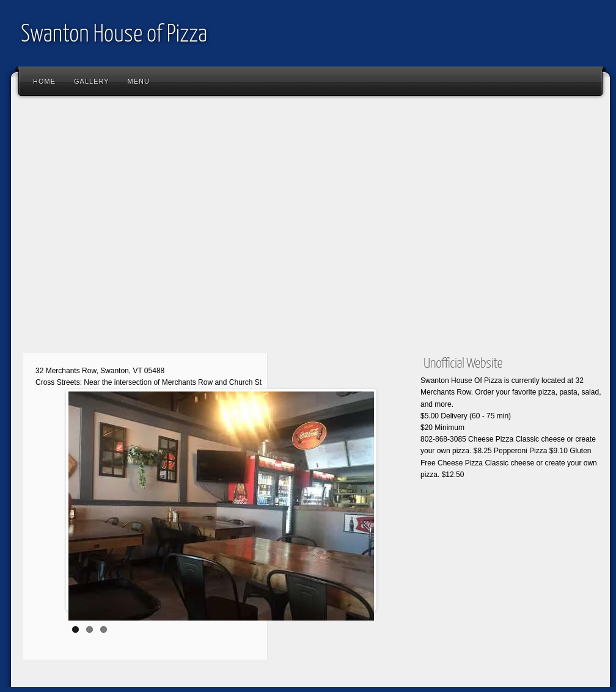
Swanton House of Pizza (114, 35)
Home (44, 81)
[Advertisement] (114, 227)
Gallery (91, 81)
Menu (139, 81)
